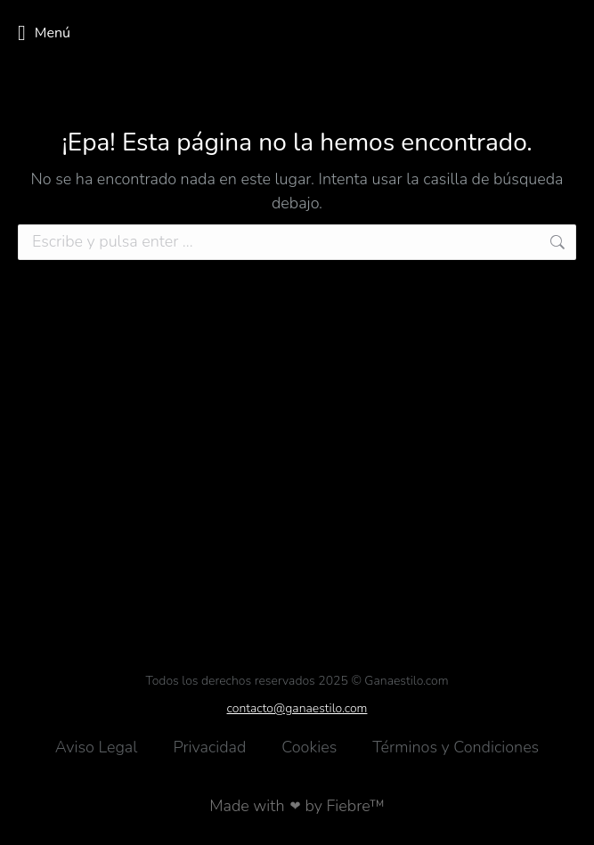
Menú (44, 33)
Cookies (309, 747)
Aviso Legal (96, 747)
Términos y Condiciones (455, 747)
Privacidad (209, 747)
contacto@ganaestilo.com (297, 708)
